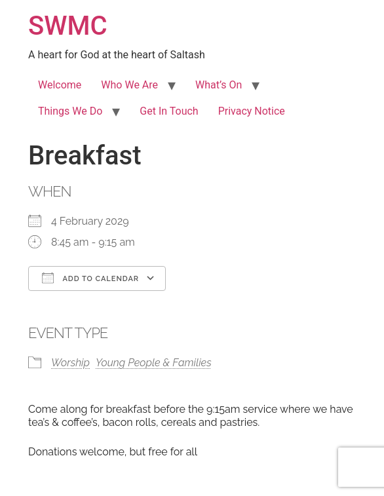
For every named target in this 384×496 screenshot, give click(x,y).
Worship (70, 362)
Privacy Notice (251, 111)
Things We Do (70, 111)
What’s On (218, 85)
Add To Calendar (90, 278)
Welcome (59, 85)
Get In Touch (169, 111)
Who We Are (129, 85)
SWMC (67, 25)
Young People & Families (154, 362)
